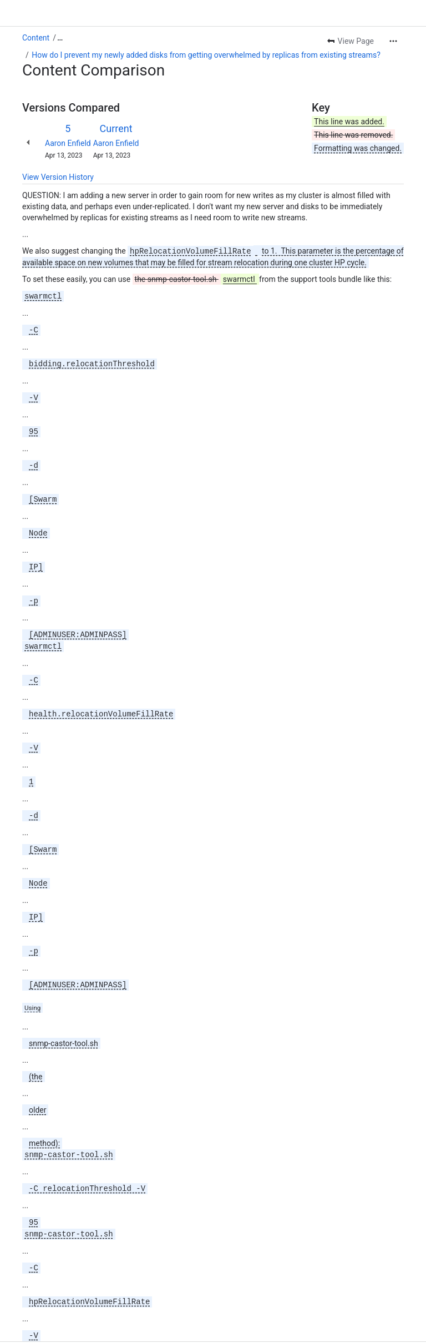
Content (35, 37)
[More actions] (393, 41)
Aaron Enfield (68, 143)
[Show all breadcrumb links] (60, 37)
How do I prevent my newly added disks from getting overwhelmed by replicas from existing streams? (206, 55)
